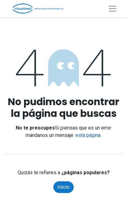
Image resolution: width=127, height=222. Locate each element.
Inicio (63, 187)
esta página (88, 135)
